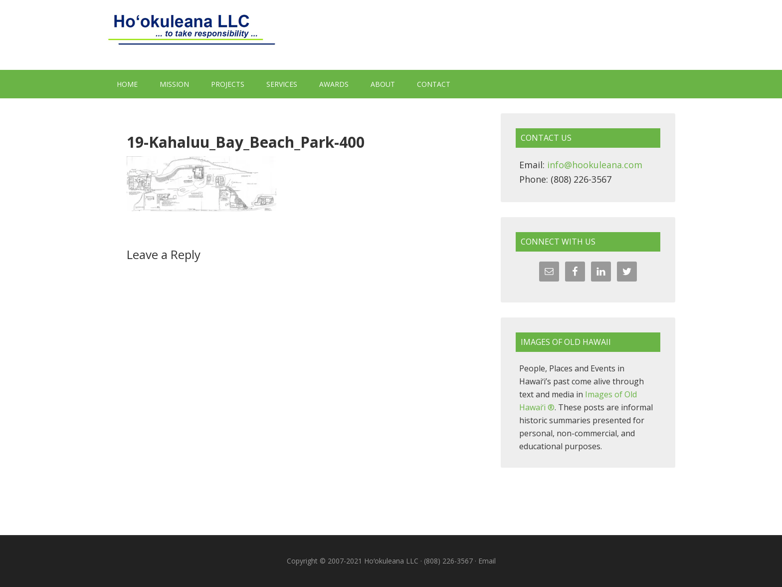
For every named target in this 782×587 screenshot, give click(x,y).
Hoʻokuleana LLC (391, 35)
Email (487, 561)
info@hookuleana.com (594, 165)
